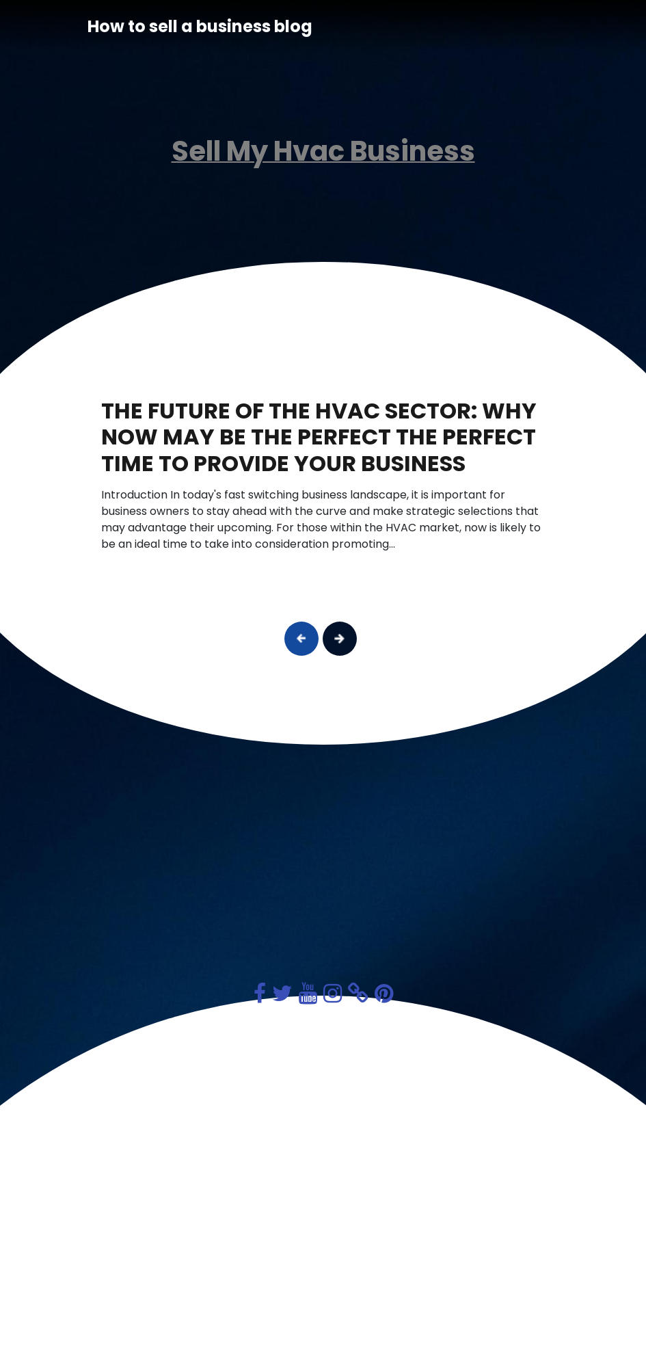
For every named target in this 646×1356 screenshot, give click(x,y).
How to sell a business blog (200, 26)
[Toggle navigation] (540, 26)
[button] (301, 639)
